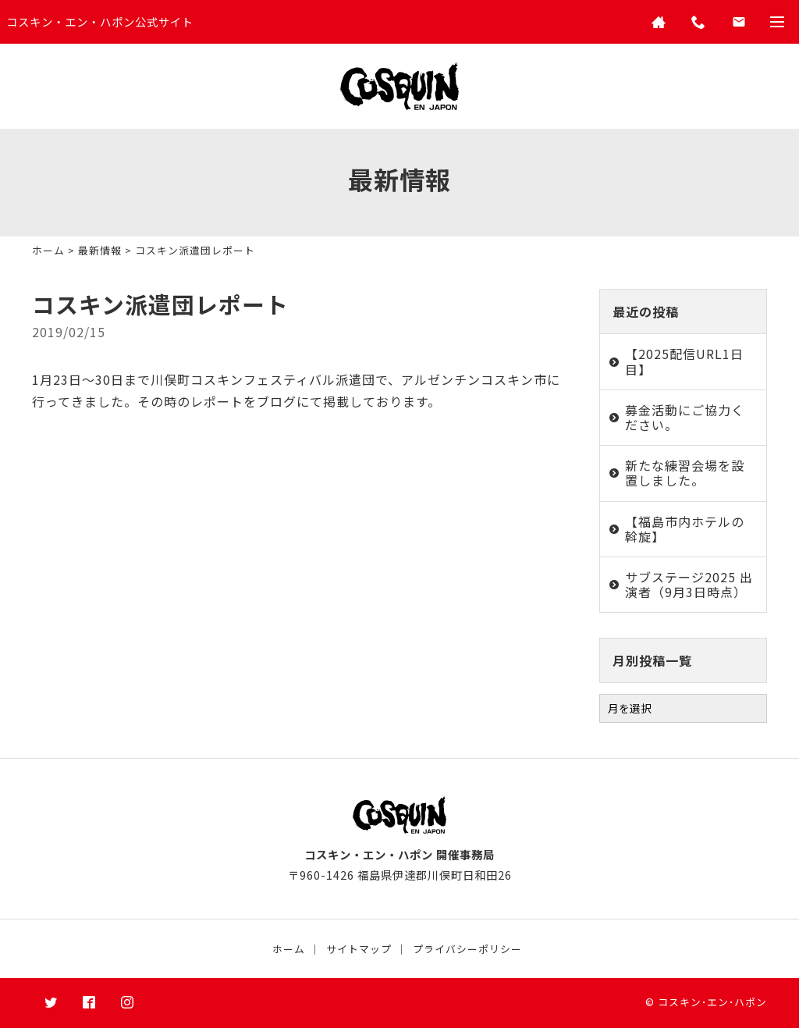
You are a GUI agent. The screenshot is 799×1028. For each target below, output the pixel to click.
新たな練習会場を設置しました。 (684, 472)
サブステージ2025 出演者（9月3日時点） (689, 584)
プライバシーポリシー (467, 948)
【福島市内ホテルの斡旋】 (684, 529)
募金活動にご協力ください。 (684, 417)
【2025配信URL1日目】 (684, 361)
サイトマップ (359, 948)
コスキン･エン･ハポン (712, 1001)
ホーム (48, 250)
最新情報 (100, 250)
